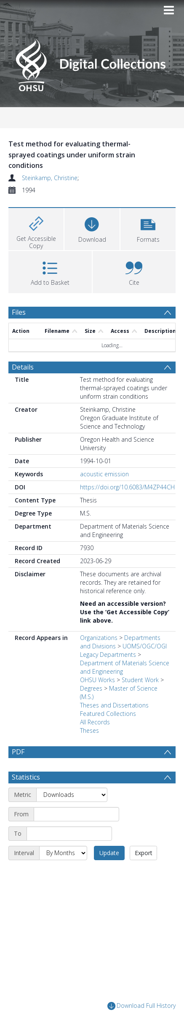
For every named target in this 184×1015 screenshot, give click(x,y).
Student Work (140, 680)
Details (23, 367)
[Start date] (76, 814)
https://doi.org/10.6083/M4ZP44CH (127, 487)
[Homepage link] (92, 63)
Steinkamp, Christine (49, 178)
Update (109, 853)
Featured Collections (108, 714)
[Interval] (63, 853)
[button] (148, 228)
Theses (89, 730)
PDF (18, 751)
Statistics (26, 777)
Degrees (91, 688)
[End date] (69, 833)
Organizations (98, 638)
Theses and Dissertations (114, 705)
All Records (95, 722)
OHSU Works (97, 680)
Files (19, 312)
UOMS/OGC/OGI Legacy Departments (123, 650)
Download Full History (141, 1006)
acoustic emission (104, 474)
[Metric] (71, 795)
